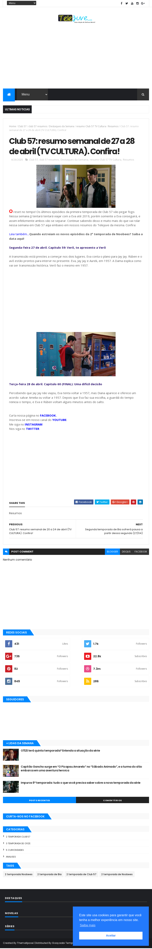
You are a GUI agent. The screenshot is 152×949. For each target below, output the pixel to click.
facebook (141, 552)
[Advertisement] (76, 57)
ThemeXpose (25, 943)
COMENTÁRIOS (112, 801)
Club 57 (22, 126)
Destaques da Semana (61, 126)
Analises (11, 857)
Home (12, 126)
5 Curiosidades (15, 850)
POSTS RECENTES (39, 801)
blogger (112, 552)
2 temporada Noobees (18, 875)
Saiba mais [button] (87, 925)
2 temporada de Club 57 (81, 875)
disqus (126, 552)
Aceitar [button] (111, 935)
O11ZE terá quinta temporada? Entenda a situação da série (60, 751)
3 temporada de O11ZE (18, 843)
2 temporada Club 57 (18, 837)
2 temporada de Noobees (117, 875)
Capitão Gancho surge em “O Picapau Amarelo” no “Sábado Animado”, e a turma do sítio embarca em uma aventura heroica (81, 769)
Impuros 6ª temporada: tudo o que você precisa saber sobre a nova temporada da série (81, 783)
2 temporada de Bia (49, 875)
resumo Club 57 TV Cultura (91, 126)
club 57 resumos (37, 126)
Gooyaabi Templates (65, 943)
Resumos (113, 126)
